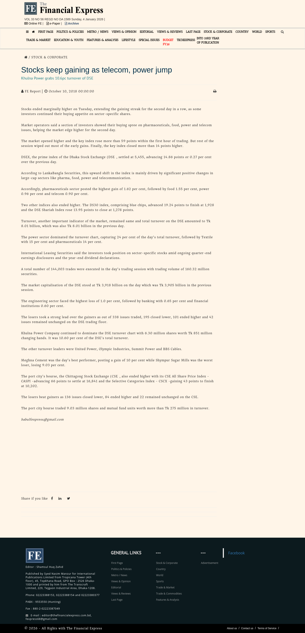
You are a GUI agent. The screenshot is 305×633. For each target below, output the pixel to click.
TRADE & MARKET (38, 40)
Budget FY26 (168, 42)
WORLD (257, 32)
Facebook (236, 552)
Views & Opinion (121, 581)
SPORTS (270, 32)
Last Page (116, 599)
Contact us (247, 628)
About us (232, 628)
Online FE (33, 23)
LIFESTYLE (128, 40)
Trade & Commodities (169, 593)
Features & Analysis (167, 599)
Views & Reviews (121, 593)
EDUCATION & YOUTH (68, 40)
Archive (72, 23)
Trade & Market (165, 587)
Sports (160, 581)
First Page (117, 563)
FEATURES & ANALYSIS (102, 40)
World (159, 575)
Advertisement (209, 563)
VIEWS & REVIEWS (170, 32)
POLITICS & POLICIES (70, 32)
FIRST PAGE (45, 32)
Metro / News (119, 575)
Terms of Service (267, 628)
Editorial (116, 587)
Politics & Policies (121, 569)
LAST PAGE (193, 32)
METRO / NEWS (97, 32)
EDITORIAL (147, 32)
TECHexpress (186, 40)
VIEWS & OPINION (124, 32)
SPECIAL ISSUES (149, 40)
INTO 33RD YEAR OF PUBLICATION (208, 40)
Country (161, 569)
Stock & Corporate (167, 563)
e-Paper (53, 23)
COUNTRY (242, 32)
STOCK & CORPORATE (218, 32)
